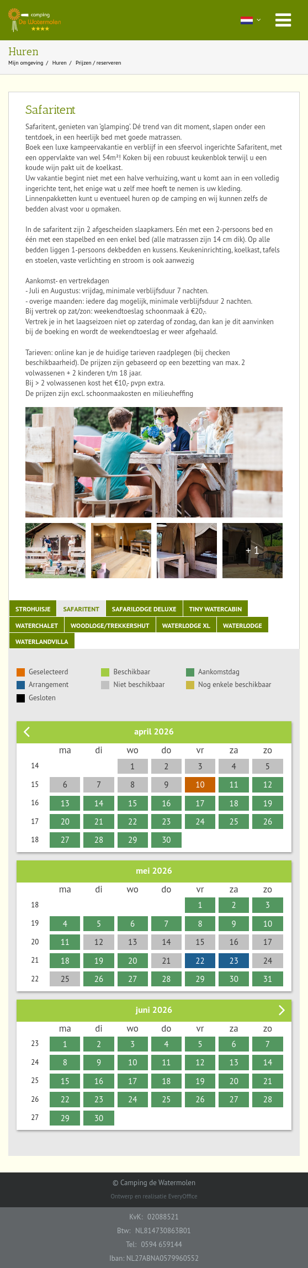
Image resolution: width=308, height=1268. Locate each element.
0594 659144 (161, 1244)
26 (267, 821)
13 (65, 803)
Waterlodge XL (186, 625)
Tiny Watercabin (215, 609)
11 (234, 784)
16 (166, 803)
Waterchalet (36, 625)
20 (65, 821)
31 (267, 979)
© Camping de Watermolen (154, 1182)
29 (132, 839)
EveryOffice (183, 1196)
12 (267, 784)
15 (132, 803)
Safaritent (81, 609)
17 (199, 803)
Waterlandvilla (41, 641)
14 (98, 803)
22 (132, 821)
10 (199, 784)
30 (166, 839)
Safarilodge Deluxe (144, 609)
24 (199, 821)
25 (234, 821)
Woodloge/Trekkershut (110, 625)
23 (166, 821)
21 (98, 821)
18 (234, 803)
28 (98, 839)
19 (267, 803)
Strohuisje (32, 609)
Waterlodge (242, 625)
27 (65, 839)
